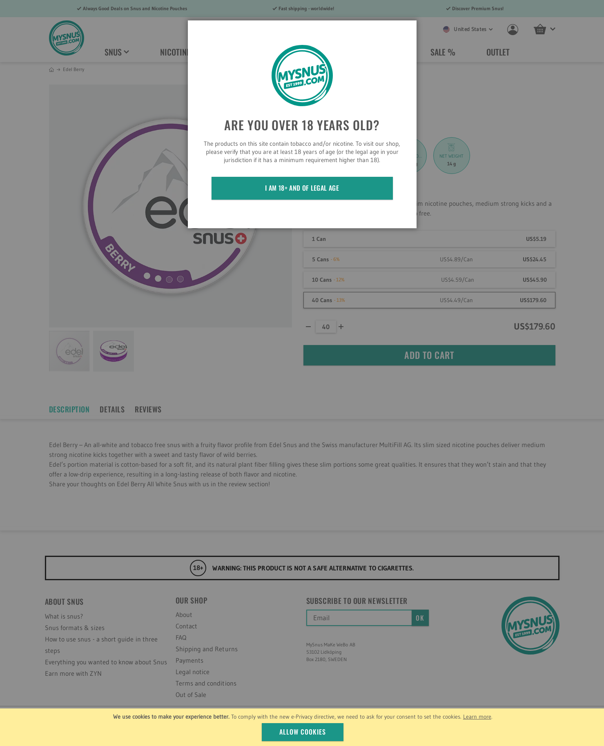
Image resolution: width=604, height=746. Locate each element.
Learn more (477, 716)
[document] (303, 727)
